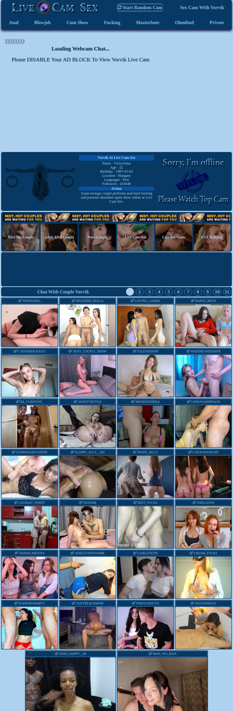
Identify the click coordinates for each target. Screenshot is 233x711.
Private (216, 22)
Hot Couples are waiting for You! (116, 218)
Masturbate (148, 22)
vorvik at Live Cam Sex (116, 158)
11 (227, 292)
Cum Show (77, 22)
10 (217, 292)
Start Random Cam (139, 7)
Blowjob (42, 22)
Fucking (112, 22)
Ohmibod (184, 22)
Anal (14, 22)
